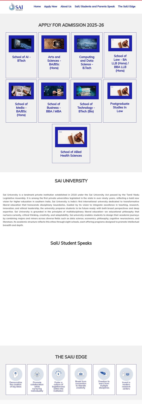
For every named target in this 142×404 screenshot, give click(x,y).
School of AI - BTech (21, 58)
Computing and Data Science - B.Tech (86, 62)
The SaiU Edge (126, 6)
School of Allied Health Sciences (71, 153)
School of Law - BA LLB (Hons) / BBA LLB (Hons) (120, 63)
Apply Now (50, 6)
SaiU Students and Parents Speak (95, 6)
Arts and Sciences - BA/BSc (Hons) (54, 62)
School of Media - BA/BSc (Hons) (21, 109)
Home (37, 6)
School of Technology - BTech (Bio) (86, 107)
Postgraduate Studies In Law (119, 107)
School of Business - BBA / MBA (53, 107)
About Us (66, 6)
